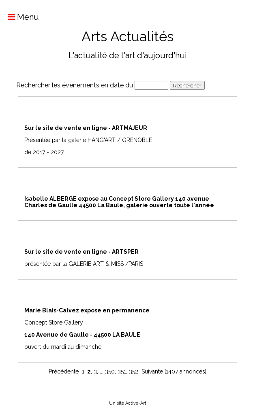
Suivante (152, 371)
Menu (19, 17)
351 (122, 371)
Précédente (64, 371)
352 (133, 371)
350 (110, 371)
